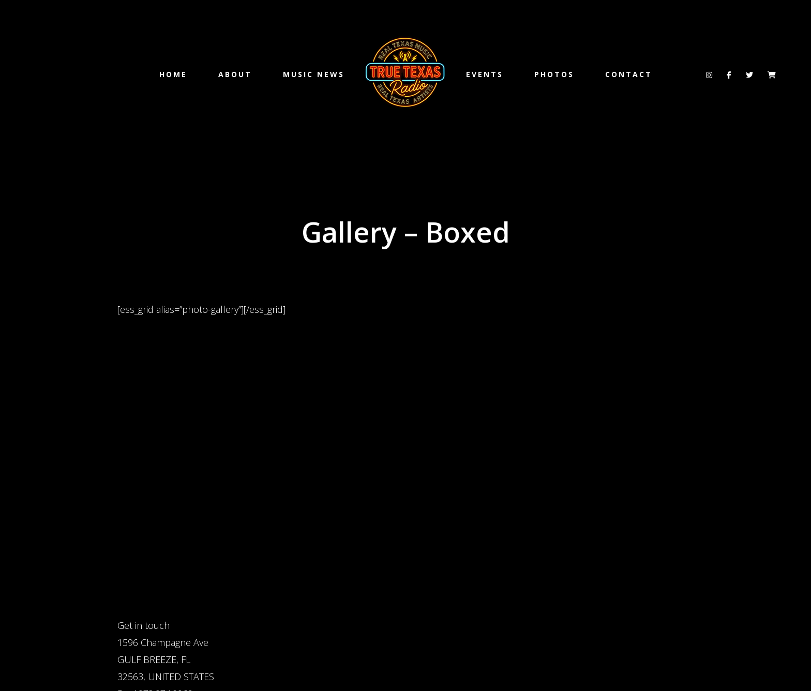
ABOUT (235, 74)
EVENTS (484, 74)
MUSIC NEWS (313, 74)
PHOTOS (554, 74)
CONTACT (628, 74)
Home (173, 74)
